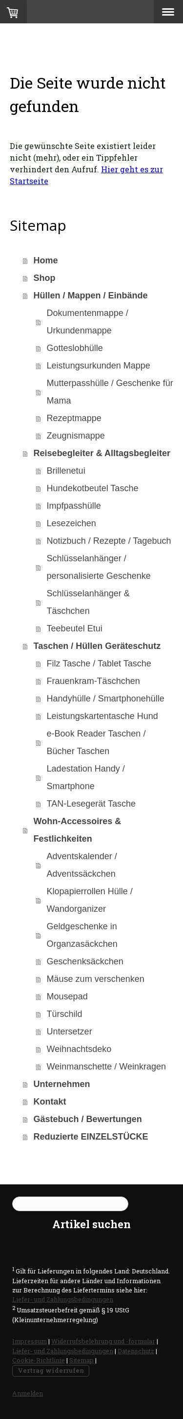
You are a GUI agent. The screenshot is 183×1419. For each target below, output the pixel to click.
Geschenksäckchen (85, 961)
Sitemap (81, 1360)
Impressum (29, 1341)
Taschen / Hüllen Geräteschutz (97, 646)
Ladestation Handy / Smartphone (86, 777)
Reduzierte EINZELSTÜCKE (91, 1137)
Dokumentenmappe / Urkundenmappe (87, 321)
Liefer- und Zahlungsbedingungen (62, 1299)
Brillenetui (66, 471)
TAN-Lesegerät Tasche (91, 804)
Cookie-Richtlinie (38, 1360)
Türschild (64, 1014)
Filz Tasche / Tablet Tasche (99, 663)
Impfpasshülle (74, 506)
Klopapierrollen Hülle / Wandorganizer (90, 900)
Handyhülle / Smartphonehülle (105, 698)
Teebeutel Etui (74, 628)
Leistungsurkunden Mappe (98, 365)
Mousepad (67, 996)
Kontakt (50, 1101)
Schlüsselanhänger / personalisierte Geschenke (99, 567)
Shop (45, 278)
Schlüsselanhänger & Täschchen (88, 602)
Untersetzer (69, 1031)
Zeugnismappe (76, 436)
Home (46, 260)
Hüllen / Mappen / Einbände (91, 295)
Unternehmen (62, 1084)
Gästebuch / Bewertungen (88, 1119)
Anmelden (27, 1393)
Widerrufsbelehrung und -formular (103, 1341)
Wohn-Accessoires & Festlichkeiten (78, 830)
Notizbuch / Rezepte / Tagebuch (109, 541)
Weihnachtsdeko (79, 1049)
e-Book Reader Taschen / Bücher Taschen (96, 742)
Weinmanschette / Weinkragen (106, 1066)
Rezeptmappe (74, 418)
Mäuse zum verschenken (95, 979)
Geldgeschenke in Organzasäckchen (82, 935)
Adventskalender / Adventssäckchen (82, 865)
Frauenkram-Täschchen (93, 681)
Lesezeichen (71, 523)
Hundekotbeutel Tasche (93, 488)
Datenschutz (136, 1351)
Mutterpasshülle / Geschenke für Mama (110, 391)
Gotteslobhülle (75, 348)
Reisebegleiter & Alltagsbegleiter (102, 453)
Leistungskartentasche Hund (102, 716)
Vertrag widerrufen (51, 1370)
